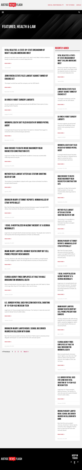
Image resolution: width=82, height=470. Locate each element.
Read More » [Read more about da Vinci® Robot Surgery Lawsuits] (8, 110)
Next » (26, 352)
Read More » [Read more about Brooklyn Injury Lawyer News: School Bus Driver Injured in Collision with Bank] (8, 341)
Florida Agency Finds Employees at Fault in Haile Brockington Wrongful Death (25, 278)
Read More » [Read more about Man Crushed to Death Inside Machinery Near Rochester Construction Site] (8, 161)
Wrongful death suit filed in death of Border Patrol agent (67, 148)
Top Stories (70, 5)
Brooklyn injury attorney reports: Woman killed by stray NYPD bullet (67, 243)
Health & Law (26, 26)
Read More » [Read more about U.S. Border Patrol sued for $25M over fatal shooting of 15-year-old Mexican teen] (8, 316)
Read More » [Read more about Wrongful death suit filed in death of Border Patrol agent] (8, 135)
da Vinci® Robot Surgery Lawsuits (19, 99)
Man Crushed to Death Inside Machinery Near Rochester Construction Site (23, 150)
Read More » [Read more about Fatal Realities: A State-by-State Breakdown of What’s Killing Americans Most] (8, 63)
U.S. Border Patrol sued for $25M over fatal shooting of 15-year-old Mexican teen (27, 304)
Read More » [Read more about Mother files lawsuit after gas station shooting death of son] (8, 187)
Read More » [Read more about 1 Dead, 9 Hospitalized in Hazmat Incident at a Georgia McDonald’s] (8, 238)
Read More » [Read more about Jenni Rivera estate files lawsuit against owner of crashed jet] (8, 87)
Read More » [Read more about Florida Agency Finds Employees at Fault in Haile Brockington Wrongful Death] (8, 290)
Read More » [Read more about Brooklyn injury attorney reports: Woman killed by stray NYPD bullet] (8, 213)
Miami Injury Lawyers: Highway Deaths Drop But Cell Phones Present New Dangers (27, 253)
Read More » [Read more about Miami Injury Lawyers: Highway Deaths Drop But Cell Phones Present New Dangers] (8, 264)
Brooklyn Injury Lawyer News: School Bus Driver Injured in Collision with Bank (25, 330)
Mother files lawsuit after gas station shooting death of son (66, 212)
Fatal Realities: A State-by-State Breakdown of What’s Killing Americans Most (25, 52)
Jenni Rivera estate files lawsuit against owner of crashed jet (67, 92)
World (78, 5)
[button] (2, 12)
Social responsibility (56, 5)
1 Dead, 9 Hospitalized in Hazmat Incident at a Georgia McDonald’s (66, 276)
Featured (8, 26)
